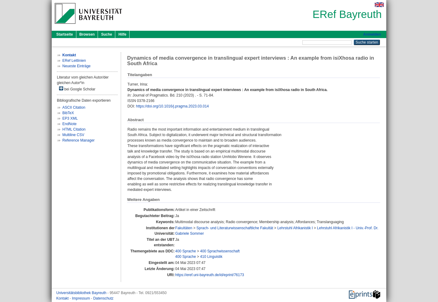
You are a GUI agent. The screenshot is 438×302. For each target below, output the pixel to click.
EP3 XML (70, 118)
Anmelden (372, 34)
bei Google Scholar (77, 88)
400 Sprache (185, 251)
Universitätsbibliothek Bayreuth (81, 293)
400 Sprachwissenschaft (220, 251)
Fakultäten (183, 228)
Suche (106, 34)
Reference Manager (78, 140)
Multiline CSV (73, 135)
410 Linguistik (211, 257)
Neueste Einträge (76, 66)
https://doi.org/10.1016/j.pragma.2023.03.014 (172, 106)
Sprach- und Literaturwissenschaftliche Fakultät (234, 228)
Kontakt (63, 298)
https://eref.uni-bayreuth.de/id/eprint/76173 (209, 275)
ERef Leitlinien (74, 60)
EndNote (69, 124)
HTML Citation (73, 129)
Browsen (87, 34)
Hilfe (122, 34)
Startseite (64, 34)
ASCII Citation (73, 107)
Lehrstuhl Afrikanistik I (295, 228)
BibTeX (68, 113)
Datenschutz (103, 298)
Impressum (81, 298)
